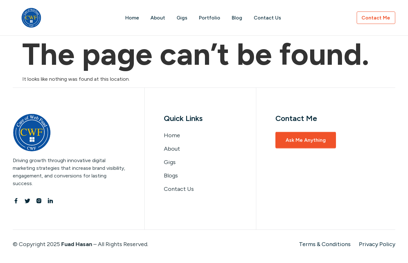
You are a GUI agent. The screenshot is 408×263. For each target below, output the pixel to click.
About (157, 18)
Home (132, 18)
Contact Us (267, 18)
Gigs (181, 18)
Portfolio (209, 18)
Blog (237, 18)
